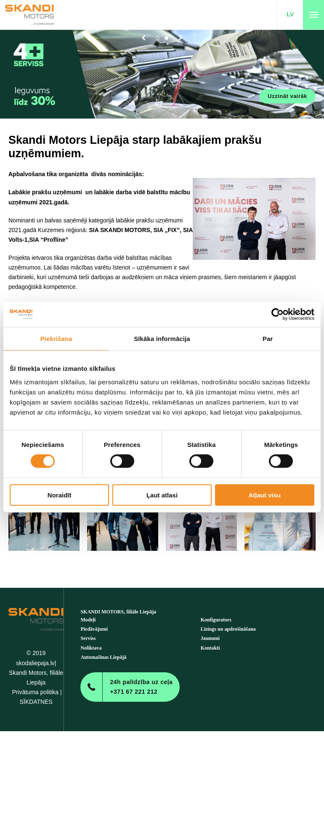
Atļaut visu (264, 494)
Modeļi (88, 620)
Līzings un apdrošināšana (228, 629)
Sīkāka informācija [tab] (162, 338)
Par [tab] (268, 338)
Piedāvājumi (94, 629)
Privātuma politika (35, 692)
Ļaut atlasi (162, 494)
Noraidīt (60, 494)
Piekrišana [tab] (56, 338)
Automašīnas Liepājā (103, 657)
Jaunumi (210, 638)
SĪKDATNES (36, 701)
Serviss (88, 638)
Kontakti (210, 648)
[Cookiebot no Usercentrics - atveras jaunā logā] (277, 314)
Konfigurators (216, 620)
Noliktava (90, 648)
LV (290, 14)
